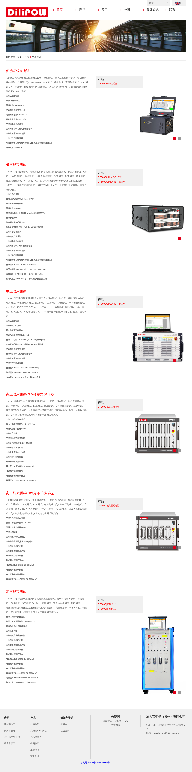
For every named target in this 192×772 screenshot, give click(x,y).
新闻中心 (64, 724)
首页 (60, 9)
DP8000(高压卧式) (107, 608)
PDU (125, 720)
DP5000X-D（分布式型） (110, 177)
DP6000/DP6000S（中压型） (113, 304)
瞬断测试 (34, 743)
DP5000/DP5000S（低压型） (113, 181)
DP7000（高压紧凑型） (110, 407)
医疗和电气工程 (12, 737)
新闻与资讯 (67, 717)
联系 (172, 9)
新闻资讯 (153, 9)
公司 (127, 9)
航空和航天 (9, 743)
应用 (105, 9)
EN (179, 3)
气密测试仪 (36, 737)
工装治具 (34, 750)
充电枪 (117, 720)
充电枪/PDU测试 (38, 730)
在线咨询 (64, 730)
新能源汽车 (9, 724)
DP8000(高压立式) (107, 604)
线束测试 (34, 724)
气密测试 (115, 725)
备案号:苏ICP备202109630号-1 (96, 762)
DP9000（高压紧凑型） (110, 505)
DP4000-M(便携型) (107, 83)
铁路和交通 (9, 730)
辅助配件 (34, 756)
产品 (82, 9)
